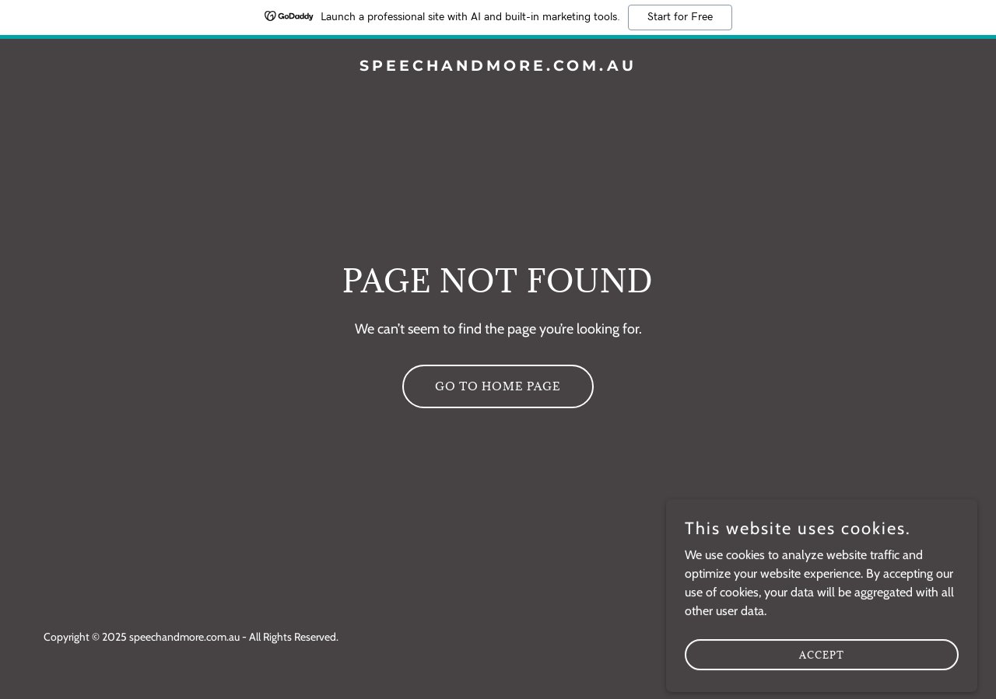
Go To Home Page (498, 386)
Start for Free (680, 17)
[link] (498, 66)
